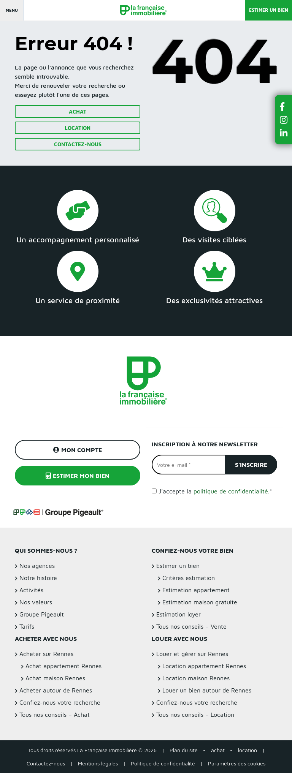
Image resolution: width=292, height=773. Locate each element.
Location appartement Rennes (204, 665)
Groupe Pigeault (41, 614)
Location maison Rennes (196, 678)
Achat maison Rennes (55, 678)
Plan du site (184, 750)
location (247, 750)
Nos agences (37, 565)
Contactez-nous (78, 144)
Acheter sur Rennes (46, 653)
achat (218, 750)
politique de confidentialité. (232, 491)
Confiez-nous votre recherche (59, 702)
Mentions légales (98, 763)
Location (77, 128)
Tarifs (26, 626)
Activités (31, 589)
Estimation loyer (178, 614)
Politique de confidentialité (163, 763)
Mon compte (77, 449)
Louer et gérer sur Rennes (192, 653)
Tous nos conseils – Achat (54, 714)
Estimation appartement (196, 589)
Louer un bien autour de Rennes (206, 690)
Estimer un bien (268, 10)
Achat (77, 111)
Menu (12, 10)
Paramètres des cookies (236, 763)
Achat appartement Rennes (63, 665)
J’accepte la (215, 491)
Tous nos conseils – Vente (191, 626)
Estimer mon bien (78, 475)
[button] (284, 106)
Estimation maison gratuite (199, 602)
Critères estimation (188, 577)
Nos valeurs (35, 602)
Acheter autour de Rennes (55, 690)
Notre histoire (38, 577)
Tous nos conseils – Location (195, 714)
